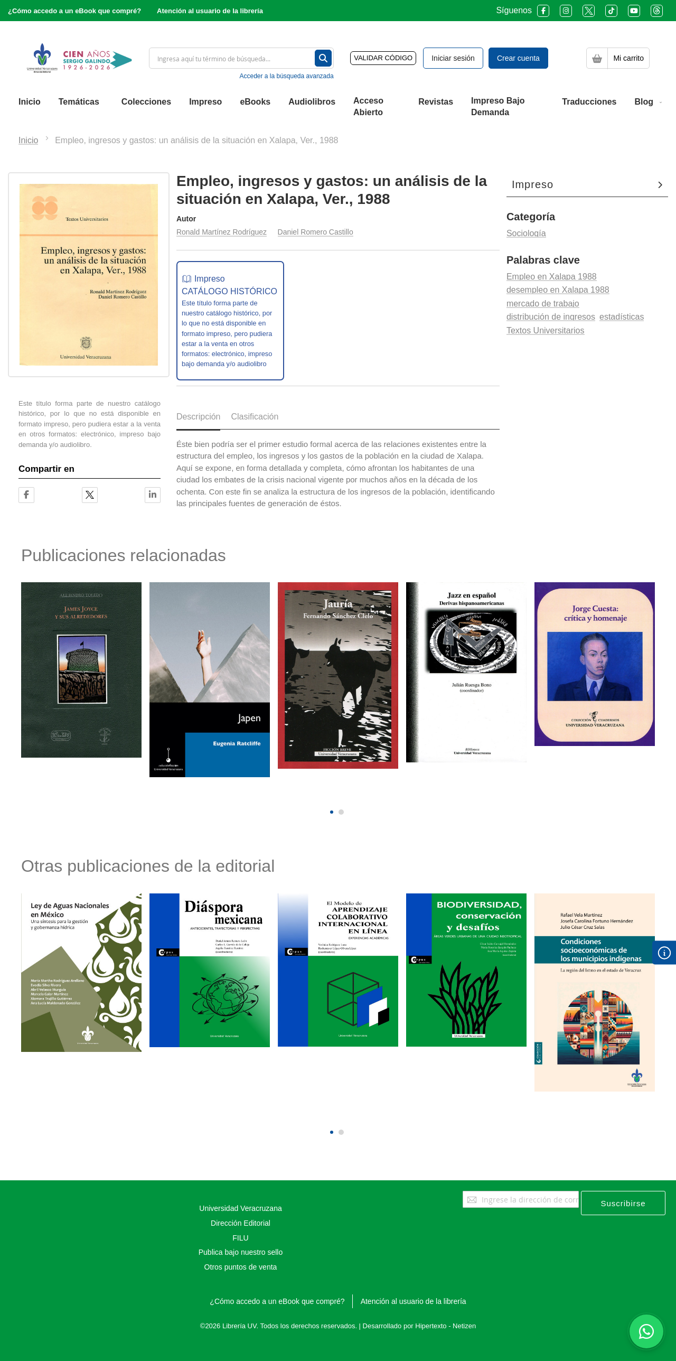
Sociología (526, 233)
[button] (331, 812)
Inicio (28, 140)
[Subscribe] (623, 1203)
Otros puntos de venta (240, 1267)
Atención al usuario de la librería (210, 11)
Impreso (532, 184)
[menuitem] (29, 102)
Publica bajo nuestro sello (241, 1252)
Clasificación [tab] (254, 416)
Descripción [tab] (198, 416)
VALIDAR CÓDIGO (383, 58)
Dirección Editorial (240, 1223)
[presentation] (330, 794)
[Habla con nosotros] (646, 1331)
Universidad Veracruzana (240, 1208)
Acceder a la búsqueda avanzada (286, 76)
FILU (240, 1238)
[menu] (338, 107)
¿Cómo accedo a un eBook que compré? (74, 11)
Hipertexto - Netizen (445, 1326)
